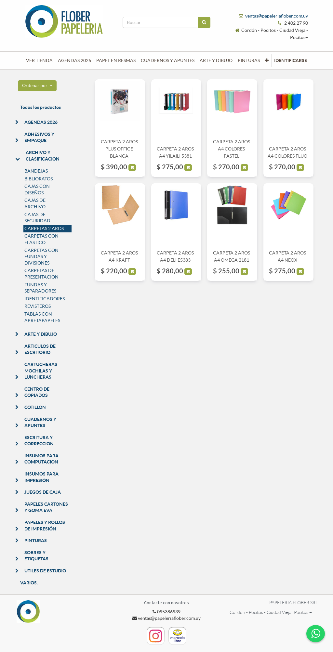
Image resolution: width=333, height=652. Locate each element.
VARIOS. (29, 582)
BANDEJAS (36, 171)
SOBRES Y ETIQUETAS (36, 556)
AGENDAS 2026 (41, 122)
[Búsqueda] (204, 22)
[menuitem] (39, 60)
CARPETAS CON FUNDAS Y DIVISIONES (41, 257)
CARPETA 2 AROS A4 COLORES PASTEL (231, 149)
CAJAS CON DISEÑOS (37, 189)
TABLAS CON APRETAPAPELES (42, 317)
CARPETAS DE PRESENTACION (41, 274)
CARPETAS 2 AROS (44, 228)
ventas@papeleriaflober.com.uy (276, 16)
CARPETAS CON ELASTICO (41, 239)
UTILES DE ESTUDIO (45, 570)
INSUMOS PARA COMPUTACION (41, 459)
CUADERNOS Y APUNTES (40, 422)
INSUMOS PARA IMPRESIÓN (41, 477)
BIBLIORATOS (38, 178)
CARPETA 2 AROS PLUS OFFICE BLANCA (119, 149)
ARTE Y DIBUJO (40, 334)
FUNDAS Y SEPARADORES (40, 288)
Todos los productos (40, 107)
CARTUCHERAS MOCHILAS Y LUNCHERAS (40, 371)
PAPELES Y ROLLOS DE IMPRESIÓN (44, 525)
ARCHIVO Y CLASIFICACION (43, 156)
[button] (266, 60)
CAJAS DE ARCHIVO (35, 203)
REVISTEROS (37, 306)
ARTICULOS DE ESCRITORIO (40, 349)
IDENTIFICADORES (44, 298)
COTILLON (35, 407)
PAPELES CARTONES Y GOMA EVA (46, 507)
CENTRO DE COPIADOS (36, 392)
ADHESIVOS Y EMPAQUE (39, 137)
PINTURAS (35, 540)
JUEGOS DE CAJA (42, 492)
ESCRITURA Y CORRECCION (39, 441)
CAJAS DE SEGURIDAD (37, 218)
